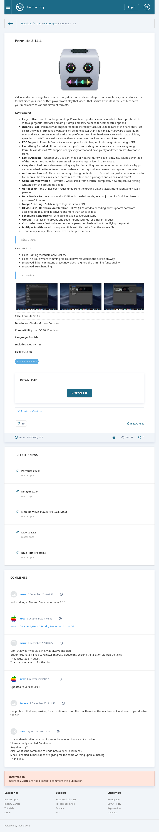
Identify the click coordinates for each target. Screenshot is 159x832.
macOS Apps (50, 23)
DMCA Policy (114, 803)
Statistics (112, 812)
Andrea (24, 703)
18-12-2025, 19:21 (34, 437)
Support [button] (61, 792)
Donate (60, 808)
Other (7, 812)
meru (23, 594)
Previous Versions (31, 411)
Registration (114, 808)
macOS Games (12, 803)
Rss (57, 812)
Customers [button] (114, 792)
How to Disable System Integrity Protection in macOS (42, 626)
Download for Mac (31, 23)
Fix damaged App (65, 803)
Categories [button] (11, 792)
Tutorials (9, 808)
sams (23, 731)
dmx (22, 618)
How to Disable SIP (66, 799)
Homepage (114, 799)
